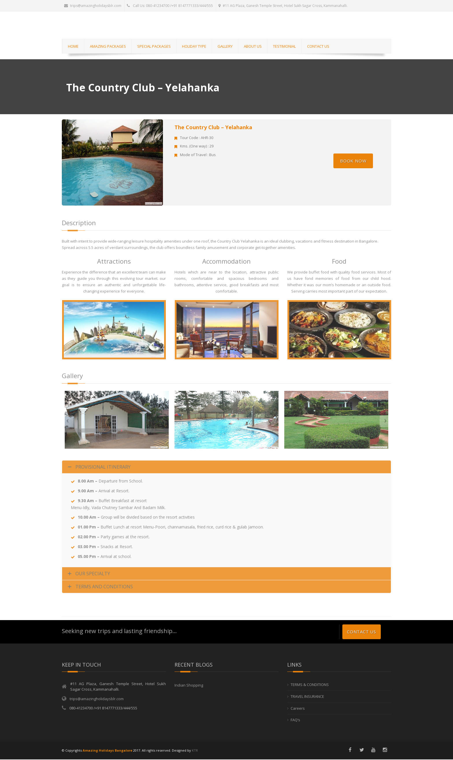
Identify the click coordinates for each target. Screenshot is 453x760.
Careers (298, 708)
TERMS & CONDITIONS (310, 685)
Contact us (361, 632)
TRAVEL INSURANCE (307, 696)
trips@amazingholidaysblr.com (92, 5)
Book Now (353, 161)
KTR (195, 750)
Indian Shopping (188, 685)
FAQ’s (295, 720)
